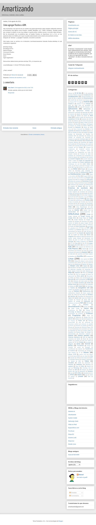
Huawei (81, 233)
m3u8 (89, 262)
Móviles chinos (72, 284)
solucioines (71, 339)
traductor (80, 349)
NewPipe (77, 289)
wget (69, 368)
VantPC (91, 357)
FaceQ (71, 196)
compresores (71, 149)
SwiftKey (70, 340)
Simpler (89, 332)
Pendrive (85, 304)
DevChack (70, 172)
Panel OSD (87, 299)
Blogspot (90, 124)
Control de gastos (72, 157)
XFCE (72, 374)
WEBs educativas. (74, 38)
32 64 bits (78, 93)
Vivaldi (79, 362)
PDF (81, 303)
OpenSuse (88, 296)
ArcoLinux (88, 117)
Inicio (34, 128)
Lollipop (76, 261)
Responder (11, 92)
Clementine (83, 142)
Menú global (80, 276)
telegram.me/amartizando (76, 68)
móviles (88, 282)
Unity (91, 356)
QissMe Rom (87, 317)
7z (84, 93)
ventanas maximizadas (87, 359)
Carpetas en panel (73, 139)
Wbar (82, 366)
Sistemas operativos (74, 337)
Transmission (81, 350)
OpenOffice (80, 296)
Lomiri (89, 261)
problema (80, 313)
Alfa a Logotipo (77, 98)
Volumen (70, 364)
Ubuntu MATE (76, 356)
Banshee (70, 122)
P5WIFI (89, 298)
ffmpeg (72, 198)
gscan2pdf (90, 226)
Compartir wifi (72, 147)
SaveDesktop (75, 329)
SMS (84, 337)
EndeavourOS (89, 184)
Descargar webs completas (82, 170)
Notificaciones (87, 291)
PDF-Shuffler (89, 303)
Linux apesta (83, 259)
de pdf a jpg (73, 167)
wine (71, 373)
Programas (76, 315)
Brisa (80, 132)
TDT (75, 342)
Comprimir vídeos (85, 150)
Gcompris (82, 203)
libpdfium (72, 256)
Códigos (70, 145)
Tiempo (89, 345)
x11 (92, 373)
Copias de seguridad (85, 160)
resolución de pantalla (87, 324)
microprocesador (86, 277)
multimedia (90, 284)
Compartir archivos (86, 145)
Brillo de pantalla (72, 132)
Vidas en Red (72, 424)
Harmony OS (87, 229)
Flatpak (72, 200)
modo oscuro (84, 281)
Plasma (86, 308)
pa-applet (70, 299)
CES (91, 139)
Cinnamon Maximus (73, 142)
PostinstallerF (71, 313)
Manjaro (91, 264)
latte (92, 252)
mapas (85, 266)
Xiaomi (79, 374)
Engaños (72, 186)
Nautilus (72, 288)
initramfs (88, 239)
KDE (70, 247)
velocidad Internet (74, 359)
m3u (85, 262)
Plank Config (75, 308)
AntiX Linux (78, 105)
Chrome (72, 140)
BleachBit (78, 124)
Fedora (91, 196)
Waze (77, 366)
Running (70, 327)
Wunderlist (86, 373)
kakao (84, 245)
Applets (78, 114)
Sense (79, 330)
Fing (77, 198)
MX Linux (79, 286)
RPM (89, 325)
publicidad (70, 317)
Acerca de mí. (72, 31)
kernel (84, 249)
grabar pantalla (72, 224)
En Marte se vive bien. (75, 35)
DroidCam (81, 177)
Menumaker (90, 276)
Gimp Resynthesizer (81, 206)
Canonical (87, 137)
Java (76, 243)
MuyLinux (71, 441)
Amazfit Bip (73, 100)
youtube (80, 376)
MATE (91, 267)
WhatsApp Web (86, 368)
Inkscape (70, 241)
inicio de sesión (79, 239)
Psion (88, 315)
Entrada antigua (56, 128)
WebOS (89, 366)
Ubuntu (86, 352)
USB (78, 357)
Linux (24, 77)
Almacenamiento (88, 98)
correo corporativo (73, 162)
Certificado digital (84, 139)
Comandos (77, 145)
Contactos (70, 155)
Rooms (72, 325)
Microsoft (70, 279)
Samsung (77, 327)
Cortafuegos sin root (73, 164)
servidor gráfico (87, 330)
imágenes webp (80, 236)
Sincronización (72, 333)
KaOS (89, 245)
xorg (86, 374)
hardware (79, 229)
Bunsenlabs (79, 134)
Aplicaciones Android (83, 110)
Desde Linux (72, 444)
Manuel (81, 474)
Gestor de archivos (74, 205)
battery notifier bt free (85, 122)
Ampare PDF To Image (75, 101)
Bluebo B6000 (87, 125)
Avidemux (76, 120)
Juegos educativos (75, 245)
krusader (90, 250)
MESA (72, 277)
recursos (73, 320)
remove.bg (87, 322)
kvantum (84, 252)
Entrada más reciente (10, 128)
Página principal (73, 28)
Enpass (80, 186)
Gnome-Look (72, 437)
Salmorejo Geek (73, 421)
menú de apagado (81, 274)
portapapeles (87, 312)
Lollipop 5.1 (83, 261)
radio (82, 319)
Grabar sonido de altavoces (85, 224)
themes (70, 345)
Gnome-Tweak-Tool (85, 211)
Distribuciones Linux (78, 174)
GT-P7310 (81, 228)
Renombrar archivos (73, 324)
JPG (86, 243)
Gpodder (77, 221)
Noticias (76, 291)
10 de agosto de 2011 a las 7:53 (23, 87)
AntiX (69, 105)
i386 (69, 234)
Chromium (80, 140)
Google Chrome (85, 216)
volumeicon (87, 362)
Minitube (83, 279)
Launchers (80, 254)
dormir (69, 177)
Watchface (88, 364)
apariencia (71, 107)
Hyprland (88, 233)
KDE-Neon (88, 246)
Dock (79, 176)
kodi (90, 248)
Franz (89, 201)
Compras (88, 147)
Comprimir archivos (84, 149)
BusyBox (88, 134)
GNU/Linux (73, 214)
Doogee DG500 (87, 176)
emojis (91, 183)
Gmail (69, 210)
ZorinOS (70, 378)
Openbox (72, 296)
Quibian (77, 319)
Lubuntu (79, 262)
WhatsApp (76, 368)
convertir (90, 157)
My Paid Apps (89, 286)
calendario (81, 135)
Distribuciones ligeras (87, 172)
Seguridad (72, 330)
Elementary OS (86, 181)
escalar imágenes (72, 191)
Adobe (69, 98)
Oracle (83, 298)
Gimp (70, 207)
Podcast (88, 310)
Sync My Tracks (86, 340)
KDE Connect (79, 246)
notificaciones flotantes (74, 293)
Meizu (84, 272)
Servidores (71, 332)
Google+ (88, 219)
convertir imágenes (75, 159)
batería (76, 122)
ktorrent (72, 252)
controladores (83, 157)
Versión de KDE (76, 361)
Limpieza (89, 256)
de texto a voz (82, 167)
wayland (70, 366)
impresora (88, 236)
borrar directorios (78, 129)
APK (79, 107)
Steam (84, 339)
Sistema (70, 335)
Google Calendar (72, 216)
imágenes (71, 236)
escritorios (82, 191)
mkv (69, 281)
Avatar (69, 120)
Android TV (80, 103)
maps (91, 266)
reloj (80, 322)
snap (89, 337)
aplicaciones (72, 109)
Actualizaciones (73, 96)
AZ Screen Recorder (86, 120)
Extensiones (73, 195)
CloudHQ (72, 144)
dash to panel (78, 165)
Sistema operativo (83, 335)
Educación (90, 179)
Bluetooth (78, 127)
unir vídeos (85, 356)
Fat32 (76, 196)
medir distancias (86, 271)
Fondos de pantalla (73, 201)
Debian (75, 169)
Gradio (71, 226)
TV (79, 352)
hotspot (70, 233)
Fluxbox (87, 200)
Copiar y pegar (72, 160)
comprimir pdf (72, 150)
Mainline (84, 264)
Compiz (81, 147)
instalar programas (81, 241)
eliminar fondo (83, 182)
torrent (78, 347)
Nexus (83, 289)
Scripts (91, 329)
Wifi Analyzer (83, 369)
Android (86, 102)
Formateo (83, 201)
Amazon (81, 100)
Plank (91, 306)
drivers (75, 177)
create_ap (70, 165)
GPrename (84, 221)
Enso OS (88, 186)
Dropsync (70, 179)
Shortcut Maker (80, 332)
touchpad (87, 347)
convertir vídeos (87, 158)
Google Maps (82, 218)
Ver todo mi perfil (82, 477)
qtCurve (70, 319)
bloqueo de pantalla (75, 125)
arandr (85, 115)
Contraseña (79, 155)
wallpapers (79, 364)
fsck (76, 203)
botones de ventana (81, 130)
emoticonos (73, 184)
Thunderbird (80, 345)
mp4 (80, 284)
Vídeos (87, 361)
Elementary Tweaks (73, 182)
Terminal (87, 344)
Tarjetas (70, 342)
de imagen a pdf (88, 165)
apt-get (72, 115)
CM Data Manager (81, 144)
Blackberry (71, 124)
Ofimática (90, 294)
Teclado (81, 342)
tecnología (88, 342)
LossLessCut (71, 262)
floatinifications (79, 200)
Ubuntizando (72, 414)
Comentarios (74, 496)
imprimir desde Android (74, 238)
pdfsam (74, 304)
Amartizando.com (73, 25)
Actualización (87, 95)
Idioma (88, 234)
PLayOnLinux (71, 310)
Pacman (78, 299)
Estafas (86, 193)
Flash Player (89, 198)
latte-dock (72, 254)
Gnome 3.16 (87, 210)
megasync (77, 272)
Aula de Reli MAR (73, 454)
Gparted (70, 221)
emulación (80, 184)
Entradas (73, 492)
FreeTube (70, 203)
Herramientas (71, 231)
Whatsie (70, 369)
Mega (70, 272)
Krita (85, 250)
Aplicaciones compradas (74, 112)
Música (72, 286)
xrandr (91, 374)
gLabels (89, 208)
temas (78, 344)
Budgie (85, 132)
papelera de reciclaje (74, 301)
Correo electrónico (85, 162)
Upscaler (72, 357)
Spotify (78, 339)
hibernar (79, 231)
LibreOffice (79, 256)
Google (88, 214)
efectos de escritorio (75, 181)
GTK (88, 228)
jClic (81, 243)
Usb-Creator (84, 357)
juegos (91, 243)
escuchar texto (78, 193)
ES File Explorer (86, 190)
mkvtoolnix (75, 281)
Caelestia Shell (72, 135)
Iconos (81, 234)
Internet (90, 241)
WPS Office (78, 373)
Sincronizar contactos (84, 333)
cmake (89, 144)
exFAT (91, 193)
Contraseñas (87, 155)
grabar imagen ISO (86, 223)
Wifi (76, 369)
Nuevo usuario (87, 293)
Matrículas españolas (76, 269)
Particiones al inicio (73, 303)
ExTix (80, 195)
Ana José (11, 87)
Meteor (78, 277)
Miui (88, 279)
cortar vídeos (86, 164)
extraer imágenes (88, 195)
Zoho (89, 376)
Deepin (83, 169)
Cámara (89, 135)
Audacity (84, 119)
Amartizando (17, 9)
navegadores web (84, 288)
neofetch (70, 289)
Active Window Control (75, 94)
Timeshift (70, 347)
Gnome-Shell (72, 212)
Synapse (77, 340)
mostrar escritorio (79, 282)
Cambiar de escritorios (74, 137)
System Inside (72, 418)
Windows (90, 371)
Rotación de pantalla (81, 325)
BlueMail (70, 127)
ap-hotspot (87, 105)
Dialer (77, 172)
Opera (70, 298)
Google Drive (72, 218)
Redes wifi (81, 320)
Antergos (88, 103)
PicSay (86, 306)
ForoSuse (71, 431)
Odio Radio (82, 294)
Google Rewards (78, 219)
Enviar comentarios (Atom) (36, 134)
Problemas (89, 313)
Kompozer (78, 250)
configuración (81, 152)
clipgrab (91, 142)
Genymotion (90, 203)
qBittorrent (78, 317)
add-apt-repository (86, 96)
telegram (70, 344)
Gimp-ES (71, 434)
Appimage (85, 112)
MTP (84, 284)
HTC (75, 233)
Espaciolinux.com (73, 428)
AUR (90, 119)
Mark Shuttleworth (83, 267)
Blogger (84, 124)
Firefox (82, 198)
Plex (80, 310)
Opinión (76, 298)
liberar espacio (89, 254)
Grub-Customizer (80, 226)
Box (90, 130)
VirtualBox (71, 362)
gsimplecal (73, 228)
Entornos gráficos (73, 190)
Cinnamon (88, 140)
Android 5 (71, 103)
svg (90, 339)
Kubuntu (78, 252)
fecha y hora (83, 196)
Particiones (87, 301)
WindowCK (82, 371)
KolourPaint (71, 250)
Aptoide (79, 115)
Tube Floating (72, 352)
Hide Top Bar (87, 231)
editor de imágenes (80, 179)
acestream (90, 93)
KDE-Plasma (73, 249)
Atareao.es (71, 411)
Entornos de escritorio (15, 77)
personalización (74, 306)
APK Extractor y (86, 107)
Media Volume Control (74, 271)
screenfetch (84, 329)
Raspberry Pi (89, 319)
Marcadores (73, 267)
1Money (70, 93)
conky (89, 152)
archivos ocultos (79, 117)
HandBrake (71, 229)
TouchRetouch (71, 349)
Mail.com (70, 264)
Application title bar (88, 114)
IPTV (71, 243)
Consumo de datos (85, 154)
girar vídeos (80, 208)
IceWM (75, 234)
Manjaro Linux (74, 266)
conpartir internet (72, 154)
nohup (69, 291)
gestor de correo (86, 205)
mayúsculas (88, 269)
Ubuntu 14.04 (72, 354)
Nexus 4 (89, 289)
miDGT (77, 279)
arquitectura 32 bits (73, 119)
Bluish (85, 127)
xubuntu (73, 376)
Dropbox (88, 177)
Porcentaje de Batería (74, 312)
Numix (69, 294)
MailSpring (77, 264)
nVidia (75, 294)
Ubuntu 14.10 (82, 354)
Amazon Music (89, 100)
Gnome (76, 210)
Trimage (89, 350)
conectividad (71, 152)
